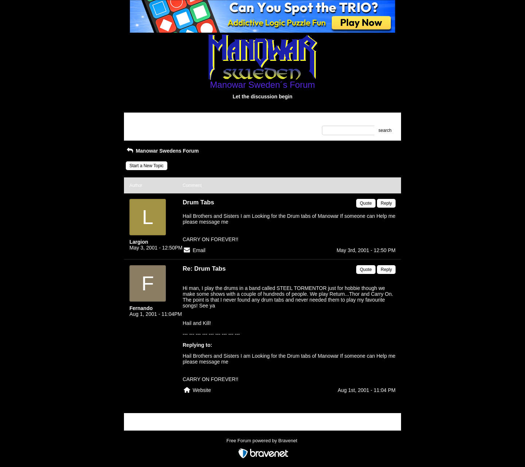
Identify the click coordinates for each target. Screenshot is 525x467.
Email (198, 250)
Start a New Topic (146, 165)
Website (201, 390)
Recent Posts (142, 128)
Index (176, 120)
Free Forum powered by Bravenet (262, 440)
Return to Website (146, 120)
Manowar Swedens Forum (162, 151)
